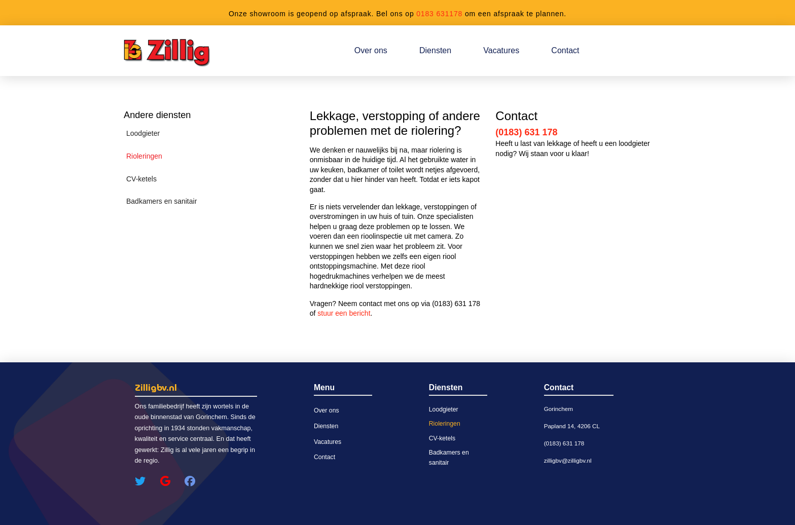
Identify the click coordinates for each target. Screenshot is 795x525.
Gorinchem (558, 408)
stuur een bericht (343, 313)
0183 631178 (439, 14)
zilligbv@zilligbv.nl (568, 460)
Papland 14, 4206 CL (572, 426)
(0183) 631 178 (526, 132)
